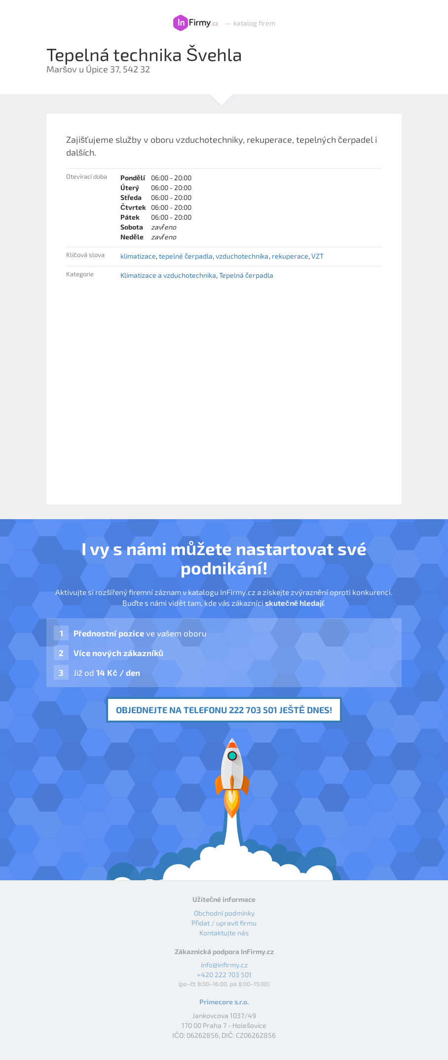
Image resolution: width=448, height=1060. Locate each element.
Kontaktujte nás (224, 932)
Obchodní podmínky (224, 913)
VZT (317, 256)
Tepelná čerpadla (246, 275)
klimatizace (138, 256)
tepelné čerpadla (186, 256)
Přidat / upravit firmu (224, 923)
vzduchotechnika (242, 256)
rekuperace (290, 256)
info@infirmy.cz (224, 965)
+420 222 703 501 (224, 974)
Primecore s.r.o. (224, 1001)
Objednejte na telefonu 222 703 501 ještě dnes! (224, 709)
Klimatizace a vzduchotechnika (168, 275)
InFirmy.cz (195, 23)
